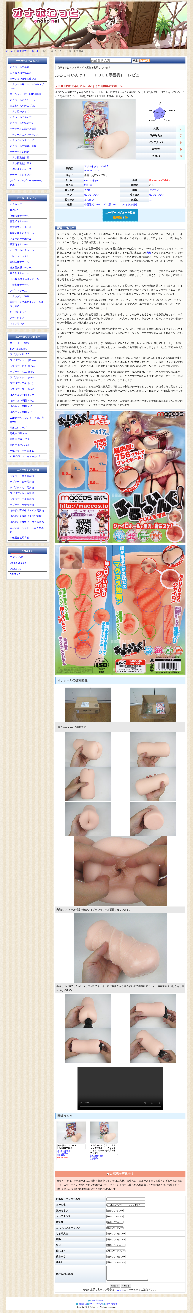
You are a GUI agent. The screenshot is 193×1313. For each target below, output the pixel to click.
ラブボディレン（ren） (22, 377)
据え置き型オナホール (22, 267)
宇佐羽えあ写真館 (19, 537)
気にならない (91, 194)
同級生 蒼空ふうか (20, 445)
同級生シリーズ (18, 427)
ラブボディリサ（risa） (22, 389)
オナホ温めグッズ (19, 111)
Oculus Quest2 (18, 563)
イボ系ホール (111, 204)
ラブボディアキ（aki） (22, 383)
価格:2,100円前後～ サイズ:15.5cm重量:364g (71, 1140)
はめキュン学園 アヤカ (22, 400)
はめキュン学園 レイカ (22, 412)
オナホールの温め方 (21, 117)
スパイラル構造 (128, 204)
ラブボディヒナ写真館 (22, 481)
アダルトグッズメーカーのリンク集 (27, 182)
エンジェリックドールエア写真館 (27, 530)
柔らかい (89, 199)
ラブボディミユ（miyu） (23, 371)
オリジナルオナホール (22, 250)
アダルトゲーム (18, 290)
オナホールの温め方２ (22, 123)
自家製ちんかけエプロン (23, 105)
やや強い (154, 190)
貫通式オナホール (19, 221)
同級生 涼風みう (18, 433)
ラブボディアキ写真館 (22, 499)
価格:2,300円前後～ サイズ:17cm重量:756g (104, 1141)
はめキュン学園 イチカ (22, 395)
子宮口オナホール (19, 244)
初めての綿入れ (18, 348)
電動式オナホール (19, 262)
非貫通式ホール (92, 204)
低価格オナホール (19, 215)
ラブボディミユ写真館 (22, 487)
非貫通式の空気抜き (21, 73)
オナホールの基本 (19, 67)
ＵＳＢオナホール (19, 273)
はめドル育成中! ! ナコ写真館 (25, 516)
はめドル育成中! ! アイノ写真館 (27, 510)
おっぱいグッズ (18, 312)
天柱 (148, 252)
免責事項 (81, 1306)
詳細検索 (145, 60)
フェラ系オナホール (21, 238)
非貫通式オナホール (21, 227)
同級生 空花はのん (20, 439)
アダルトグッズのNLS (96, 166)
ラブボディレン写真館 (22, 493)
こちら (120, 1292)
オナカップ (16, 204)
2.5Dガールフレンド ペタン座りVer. (27, 419)
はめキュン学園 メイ (21, 406)
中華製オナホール (19, 284)
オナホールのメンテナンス (24, 134)
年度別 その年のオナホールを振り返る (27, 304)
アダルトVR (16, 557)
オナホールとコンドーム (23, 100)
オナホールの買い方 (21, 175)
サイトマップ (94, 1306)
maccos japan (91, 180)
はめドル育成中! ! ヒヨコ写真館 (27, 522)
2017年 (88, 185)
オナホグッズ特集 (19, 296)
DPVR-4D (15, 574)
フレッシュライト (19, 256)
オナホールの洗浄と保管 (23, 128)
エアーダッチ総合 (19, 343)
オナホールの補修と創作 (23, 146)
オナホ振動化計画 (19, 157)
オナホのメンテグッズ (22, 140)
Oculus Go (15, 568)
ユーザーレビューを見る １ (120, 215)
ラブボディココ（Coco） (23, 360)
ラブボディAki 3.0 (19, 354)
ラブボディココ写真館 (22, 476)
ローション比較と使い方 (23, 78)
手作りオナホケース (21, 169)
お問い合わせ (109, 1306)
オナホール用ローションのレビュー (27, 86)
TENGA (14, 210)
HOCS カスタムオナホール (24, 279)
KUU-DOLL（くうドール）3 (25, 456)
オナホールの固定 (19, 151)
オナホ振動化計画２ (21, 163)
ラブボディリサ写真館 (22, 504)
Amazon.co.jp (91, 170)
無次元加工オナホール (22, 233)
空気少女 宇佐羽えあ (22, 450)
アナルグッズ (17, 317)
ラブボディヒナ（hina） (23, 366)
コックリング (17, 323)
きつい (88, 190)
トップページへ (96, 1303)
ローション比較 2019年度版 (26, 94)
